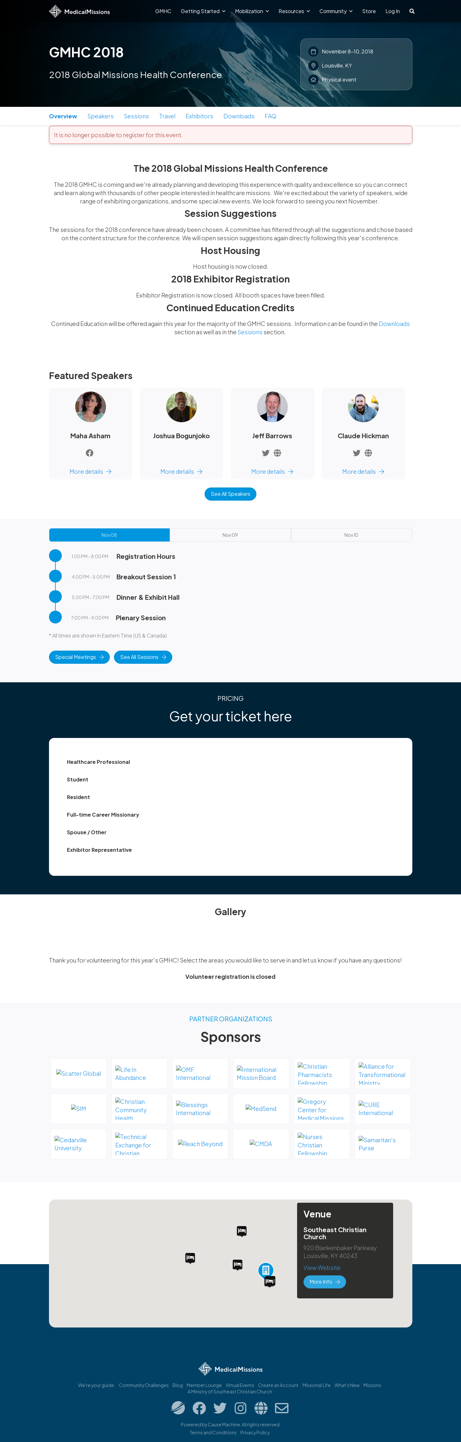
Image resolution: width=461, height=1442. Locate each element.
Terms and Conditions (213, 1432)
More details (90, 471)
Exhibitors (199, 116)
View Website (322, 1267)
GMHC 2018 (86, 52)
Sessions (136, 116)
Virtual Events (240, 1385)
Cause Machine (224, 1424)
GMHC (163, 11)
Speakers (100, 116)
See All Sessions (143, 657)
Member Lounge (204, 1385)
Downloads (239, 116)
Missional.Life (317, 1385)
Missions (372, 1385)
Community (335, 11)
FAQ (270, 116)
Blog (178, 1385)
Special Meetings (79, 657)
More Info (325, 1281)
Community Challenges (144, 1385)
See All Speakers (230, 493)
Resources (294, 11)
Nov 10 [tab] (351, 535)
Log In (392, 11)
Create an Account (278, 1385)
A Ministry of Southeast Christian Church (230, 1391)
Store (369, 11)
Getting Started (203, 11)
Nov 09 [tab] (230, 535)
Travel (167, 116)
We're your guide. (96, 1385)
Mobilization (252, 11)
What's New (347, 1385)
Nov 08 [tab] (109, 535)
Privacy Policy (255, 1432)
